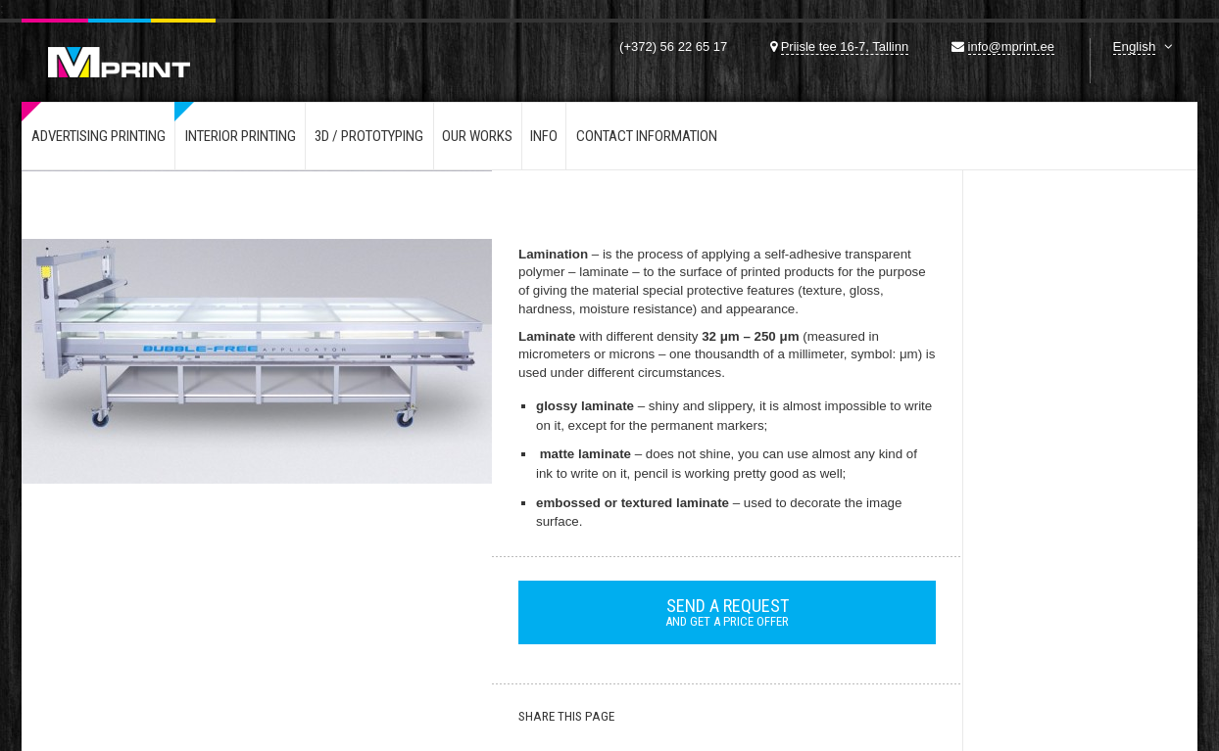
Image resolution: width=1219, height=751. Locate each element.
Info (544, 136)
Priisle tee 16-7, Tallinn (845, 46)
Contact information (646, 136)
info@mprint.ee (1011, 46)
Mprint (119, 48)
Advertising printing (98, 136)
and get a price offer (727, 612)
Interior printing (240, 136)
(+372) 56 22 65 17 (673, 46)
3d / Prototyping (369, 136)
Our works (477, 136)
